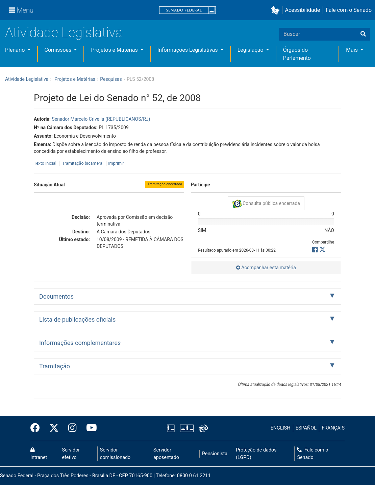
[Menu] (21, 10)
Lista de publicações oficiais (77, 319)
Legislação (251, 50)
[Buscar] (363, 34)
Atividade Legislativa (63, 33)
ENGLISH (281, 428)
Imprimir (116, 163)
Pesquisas (111, 79)
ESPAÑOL (306, 428)
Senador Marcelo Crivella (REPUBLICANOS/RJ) (101, 119)
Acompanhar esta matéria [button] (266, 267)
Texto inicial (45, 163)
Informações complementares (80, 342)
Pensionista (214, 454)
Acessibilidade (302, 10)
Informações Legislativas (188, 50)
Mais (352, 50)
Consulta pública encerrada (266, 204)
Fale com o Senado (349, 10)
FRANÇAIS (333, 428)
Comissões (59, 50)
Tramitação (54, 366)
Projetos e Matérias (115, 50)
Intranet (38, 453)
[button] (276, 10)
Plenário (15, 50)
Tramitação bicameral (82, 163)
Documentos (56, 296)
